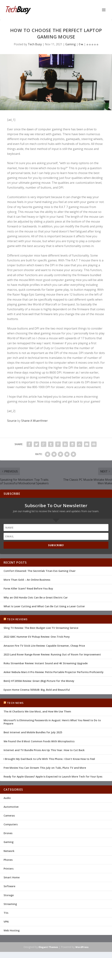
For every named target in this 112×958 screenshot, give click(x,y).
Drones (8, 833)
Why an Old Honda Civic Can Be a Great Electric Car (36, 597)
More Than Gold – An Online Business (27, 579)
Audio (7, 798)
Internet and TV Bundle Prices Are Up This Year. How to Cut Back (44, 750)
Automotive (11, 806)
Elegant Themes (48, 947)
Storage (9, 895)
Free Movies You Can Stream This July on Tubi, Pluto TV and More (45, 767)
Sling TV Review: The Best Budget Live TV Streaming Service (41, 628)
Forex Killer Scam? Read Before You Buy (28, 588)
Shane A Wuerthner (34, 421)
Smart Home (12, 877)
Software (9, 886)
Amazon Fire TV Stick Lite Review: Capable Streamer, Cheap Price (44, 645)
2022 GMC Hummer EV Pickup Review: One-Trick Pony (37, 636)
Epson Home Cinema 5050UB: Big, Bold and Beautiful (37, 689)
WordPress (81, 947)
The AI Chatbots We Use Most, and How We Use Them (37, 711)
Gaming (70, 44)
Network (9, 851)
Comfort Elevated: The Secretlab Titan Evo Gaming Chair (40, 571)
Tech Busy (35, 44)
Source (12, 421)
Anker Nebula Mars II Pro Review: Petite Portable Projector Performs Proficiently (54, 672)
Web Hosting (12, 930)
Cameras (9, 815)
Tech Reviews (17, 619)
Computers (11, 824)
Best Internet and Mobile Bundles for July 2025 (33, 732)
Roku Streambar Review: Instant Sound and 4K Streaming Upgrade (46, 663)
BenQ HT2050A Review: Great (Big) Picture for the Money (39, 681)
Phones (8, 859)
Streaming (10, 904)
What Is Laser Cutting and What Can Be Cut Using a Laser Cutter (44, 606)
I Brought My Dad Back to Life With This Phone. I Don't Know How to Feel (49, 759)
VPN (6, 921)
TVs (6, 912)
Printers (8, 868)
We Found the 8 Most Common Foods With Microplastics (39, 741)
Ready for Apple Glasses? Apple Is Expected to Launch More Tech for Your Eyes (53, 776)
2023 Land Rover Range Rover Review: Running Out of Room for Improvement (52, 654)
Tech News (15, 703)
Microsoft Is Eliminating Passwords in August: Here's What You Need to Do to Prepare (52, 722)
